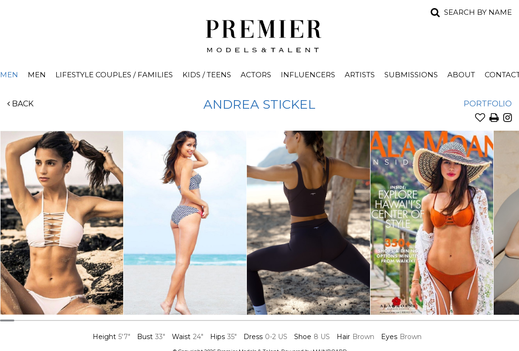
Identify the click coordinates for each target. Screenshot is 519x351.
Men (37, 74)
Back (20, 103)
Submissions (411, 74)
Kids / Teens (206, 74)
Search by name (478, 12)
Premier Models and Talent (259, 34)
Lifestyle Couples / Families (114, 74)
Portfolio (488, 103)
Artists (360, 74)
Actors (256, 74)
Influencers (308, 74)
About (461, 74)
